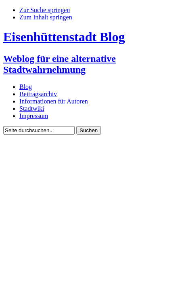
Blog (25, 86)
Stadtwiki (31, 108)
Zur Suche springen (44, 9)
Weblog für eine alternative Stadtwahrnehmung (59, 64)
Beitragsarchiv (38, 94)
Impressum (33, 115)
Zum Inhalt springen (45, 17)
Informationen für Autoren (53, 101)
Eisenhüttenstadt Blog (64, 37)
